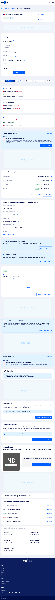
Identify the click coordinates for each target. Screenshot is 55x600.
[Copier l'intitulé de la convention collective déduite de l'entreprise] (25, 228)
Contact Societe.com (5, 581)
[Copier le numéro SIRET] (13, 40)
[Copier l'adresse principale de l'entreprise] (24, 60)
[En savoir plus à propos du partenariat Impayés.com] (49, 517)
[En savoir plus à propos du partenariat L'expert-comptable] (49, 513)
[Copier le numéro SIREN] (10, 37)
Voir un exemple (49, 133)
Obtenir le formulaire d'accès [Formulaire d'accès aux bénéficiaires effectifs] (45, 330)
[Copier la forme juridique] (15, 56)
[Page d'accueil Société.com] (4, 2)
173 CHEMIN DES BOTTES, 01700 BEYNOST (13, 60)
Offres (2, 568)
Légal (19, 81)
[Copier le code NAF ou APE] (17, 52)
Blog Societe (3, 590)
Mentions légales (7, 72)
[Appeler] (40, 14)
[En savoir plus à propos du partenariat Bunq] (49, 509)
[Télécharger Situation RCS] (51, 188)
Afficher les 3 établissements (44, 294)
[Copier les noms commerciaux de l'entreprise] (51, 180)
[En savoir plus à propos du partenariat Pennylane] (49, 521)
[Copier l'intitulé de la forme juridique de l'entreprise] (51, 176)
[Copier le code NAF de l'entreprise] (17, 208)
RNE (7, 68)
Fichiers (2, 570)
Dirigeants (50, 81)
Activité (28, 81)
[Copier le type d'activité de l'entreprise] (18, 221)
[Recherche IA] (10, 81)
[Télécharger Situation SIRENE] (51, 184)
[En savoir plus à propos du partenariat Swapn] (49, 506)
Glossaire (3, 583)
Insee (4, 68)
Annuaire (3, 572)
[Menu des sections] (2, 81)
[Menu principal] (53, 2)
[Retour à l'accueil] (27, 560)
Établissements (39, 81)
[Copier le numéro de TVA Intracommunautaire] (12, 44)
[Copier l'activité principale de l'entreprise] (17, 215)
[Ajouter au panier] (46, 145)
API (2, 574)
